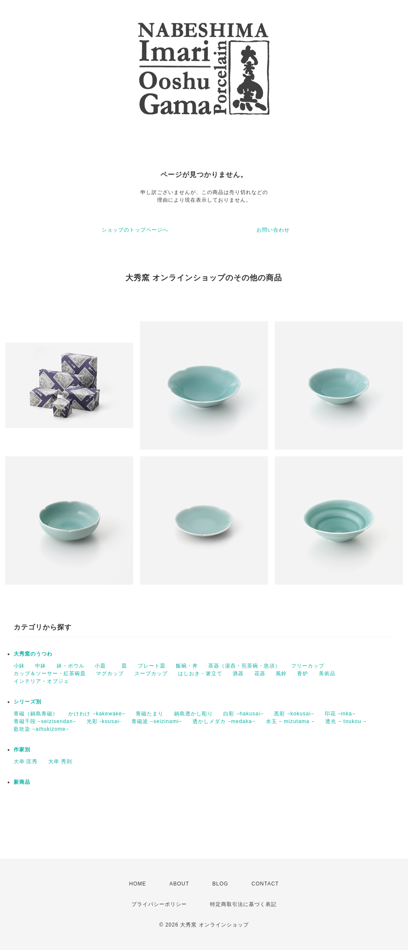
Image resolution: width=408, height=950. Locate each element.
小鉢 (19, 666)
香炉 (302, 673)
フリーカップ (307, 666)
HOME (137, 884)
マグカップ (110, 673)
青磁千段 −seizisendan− (45, 721)
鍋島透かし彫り (193, 714)
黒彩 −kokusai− (294, 714)
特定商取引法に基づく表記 (243, 904)
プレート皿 (152, 666)
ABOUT (179, 884)
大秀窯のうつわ (33, 654)
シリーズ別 (27, 702)
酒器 (238, 673)
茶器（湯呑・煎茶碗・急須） (244, 666)
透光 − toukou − (346, 721)
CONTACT (265, 884)
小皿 (103, 666)
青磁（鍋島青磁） (36, 714)
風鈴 (281, 673)
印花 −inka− (340, 714)
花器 (259, 673)
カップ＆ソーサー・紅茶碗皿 (50, 673)
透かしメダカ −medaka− (223, 721)
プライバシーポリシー (159, 904)
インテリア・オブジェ (41, 681)
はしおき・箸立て (200, 673)
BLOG (220, 884)
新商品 (22, 782)
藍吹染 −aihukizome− (41, 729)
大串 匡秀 (26, 762)
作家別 (22, 750)
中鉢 (40, 666)
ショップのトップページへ (135, 230)
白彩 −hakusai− (243, 714)
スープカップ (151, 673)
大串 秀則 (60, 762)
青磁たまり (149, 714)
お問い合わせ (273, 230)
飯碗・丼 (187, 666)
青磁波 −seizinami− (156, 721)
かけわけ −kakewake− (96, 714)
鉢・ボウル (71, 666)
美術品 (327, 673)
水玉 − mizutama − (290, 721)
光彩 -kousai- (104, 721)
